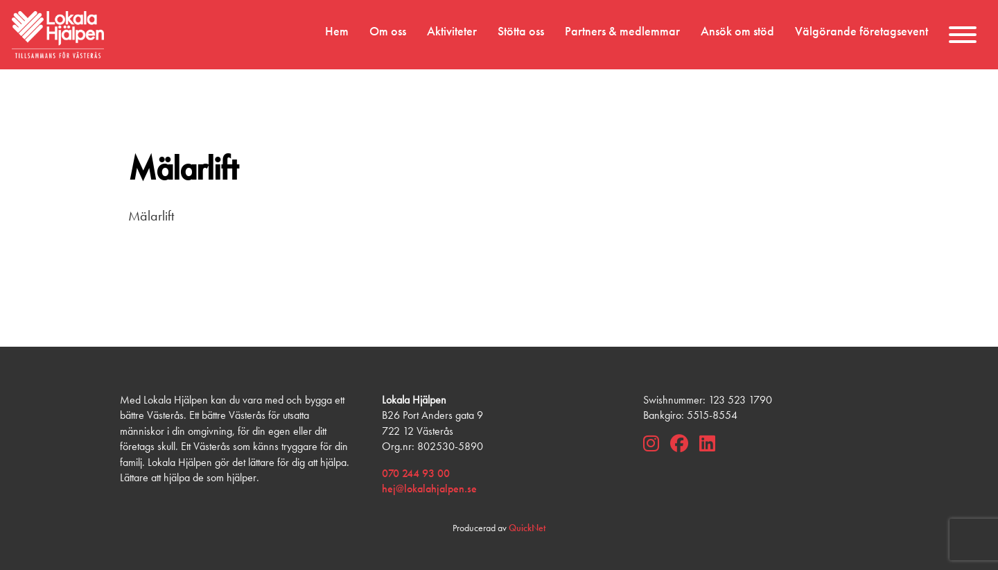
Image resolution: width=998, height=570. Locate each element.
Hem (337, 31)
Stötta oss (521, 31)
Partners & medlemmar (622, 31)
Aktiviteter (452, 31)
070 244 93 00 (416, 473)
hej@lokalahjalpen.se (429, 488)
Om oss (387, 31)
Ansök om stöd (737, 31)
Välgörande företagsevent (861, 31)
